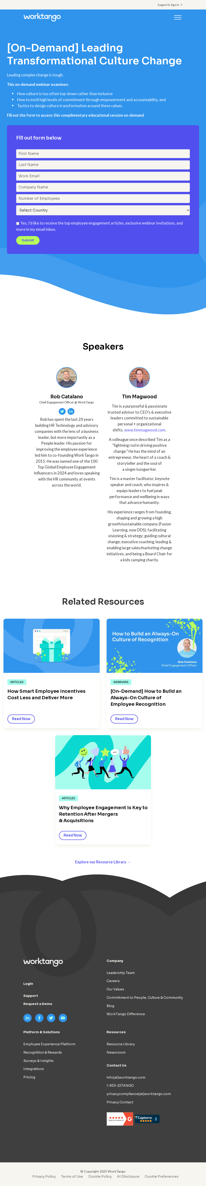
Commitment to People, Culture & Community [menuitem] (145, 998)
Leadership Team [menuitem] (121, 973)
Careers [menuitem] (113, 981)
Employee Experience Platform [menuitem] (49, 1044)
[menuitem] (160, 1176)
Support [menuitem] (30, 996)
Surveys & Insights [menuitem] (38, 1061)
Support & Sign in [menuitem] (168, 4)
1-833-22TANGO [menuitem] (120, 1085)
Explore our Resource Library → (103, 862)
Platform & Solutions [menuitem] (41, 1032)
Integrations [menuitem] (33, 1069)
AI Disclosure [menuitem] (128, 1176)
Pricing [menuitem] (29, 1077)
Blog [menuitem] (110, 1006)
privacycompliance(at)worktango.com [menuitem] (139, 1094)
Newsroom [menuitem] (116, 1052)
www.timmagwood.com (144, 430)
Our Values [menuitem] (115, 989)
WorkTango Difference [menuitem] (126, 1014)
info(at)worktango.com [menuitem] (126, 1077)
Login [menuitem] (28, 984)
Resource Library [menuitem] (121, 1044)
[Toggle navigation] (178, 17)
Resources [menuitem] (116, 1032)
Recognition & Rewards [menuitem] (42, 1052)
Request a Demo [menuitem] (37, 1004)
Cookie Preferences (161, 1176)
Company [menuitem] (115, 961)
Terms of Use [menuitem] (72, 1176)
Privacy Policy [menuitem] (44, 1176)
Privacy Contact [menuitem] (120, 1102)
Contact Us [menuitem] (116, 1065)
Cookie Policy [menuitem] (100, 1176)
